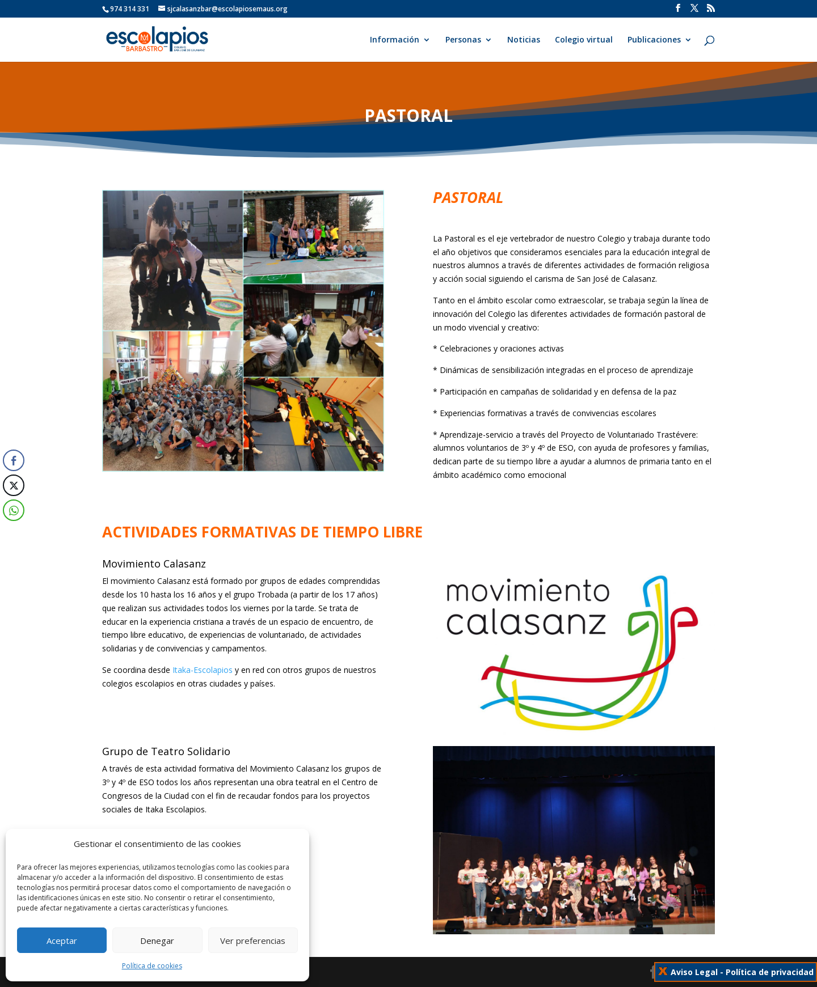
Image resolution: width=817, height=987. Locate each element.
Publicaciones (654, 40)
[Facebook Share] (13, 460)
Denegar (157, 940)
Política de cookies (152, 966)
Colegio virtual (584, 40)
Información (394, 40)
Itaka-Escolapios (202, 669)
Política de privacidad (770, 972)
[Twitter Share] (13, 485)
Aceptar (62, 940)
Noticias (523, 40)
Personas (463, 40)
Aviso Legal (694, 972)
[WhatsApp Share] (12, 510)
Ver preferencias (252, 940)
